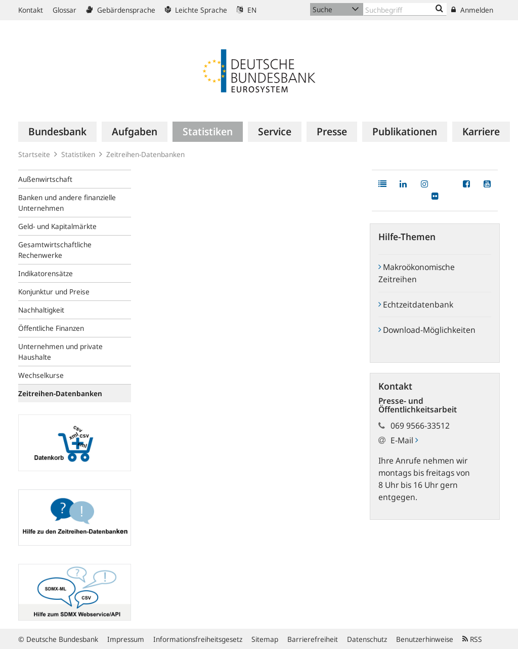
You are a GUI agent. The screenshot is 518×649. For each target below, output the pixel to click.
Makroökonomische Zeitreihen (416, 273)
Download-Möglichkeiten (427, 329)
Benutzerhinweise (424, 639)
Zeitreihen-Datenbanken (145, 154)
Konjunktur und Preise (54, 291)
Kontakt (30, 10)
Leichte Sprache (196, 10)
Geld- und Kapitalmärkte (57, 226)
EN (246, 10)
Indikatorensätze (45, 273)
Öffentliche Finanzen (51, 328)
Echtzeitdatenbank (415, 304)
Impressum (125, 639)
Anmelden (472, 10)
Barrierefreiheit (312, 639)
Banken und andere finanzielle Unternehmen (67, 203)
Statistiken (78, 154)
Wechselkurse (41, 375)
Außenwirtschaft (45, 179)
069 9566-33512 (420, 425)
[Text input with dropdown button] (405, 9)
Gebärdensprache (120, 10)
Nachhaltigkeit (41, 310)
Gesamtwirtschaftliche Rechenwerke (55, 250)
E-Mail (404, 440)
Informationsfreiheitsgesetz (197, 639)
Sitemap (264, 639)
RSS (472, 639)
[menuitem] (57, 132)
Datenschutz (367, 639)
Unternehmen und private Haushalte (60, 351)
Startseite (34, 154)
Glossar (64, 10)
